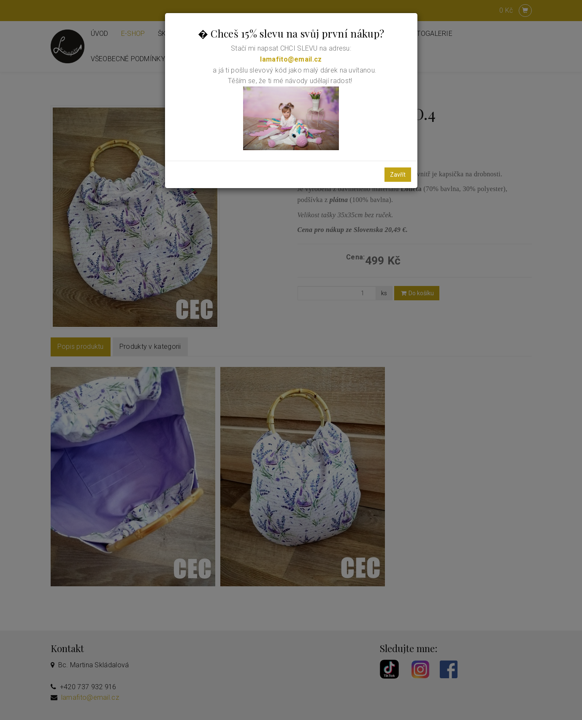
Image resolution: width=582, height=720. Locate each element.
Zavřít (398, 174)
